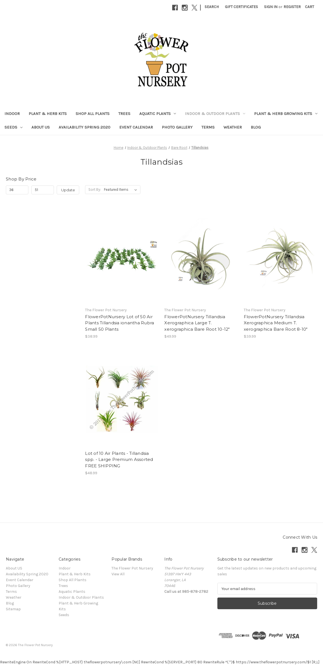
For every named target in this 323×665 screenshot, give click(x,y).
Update (68, 190)
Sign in (270, 6)
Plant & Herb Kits (48, 113)
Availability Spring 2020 (84, 127)
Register (292, 6)
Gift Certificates (241, 6)
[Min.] (17, 189)
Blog (256, 127)
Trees (124, 113)
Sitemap (13, 609)
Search (212, 6)
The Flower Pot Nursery (132, 568)
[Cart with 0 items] (309, 7)
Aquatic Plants (157, 113)
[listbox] (121, 189)
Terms (208, 127)
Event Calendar (136, 127)
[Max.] (42, 189)
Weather (232, 127)
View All (118, 574)
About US (40, 127)
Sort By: (94, 189)
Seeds (13, 127)
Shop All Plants (93, 113)
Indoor (12, 113)
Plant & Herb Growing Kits (285, 113)
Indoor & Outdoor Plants (215, 113)
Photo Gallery (177, 127)
